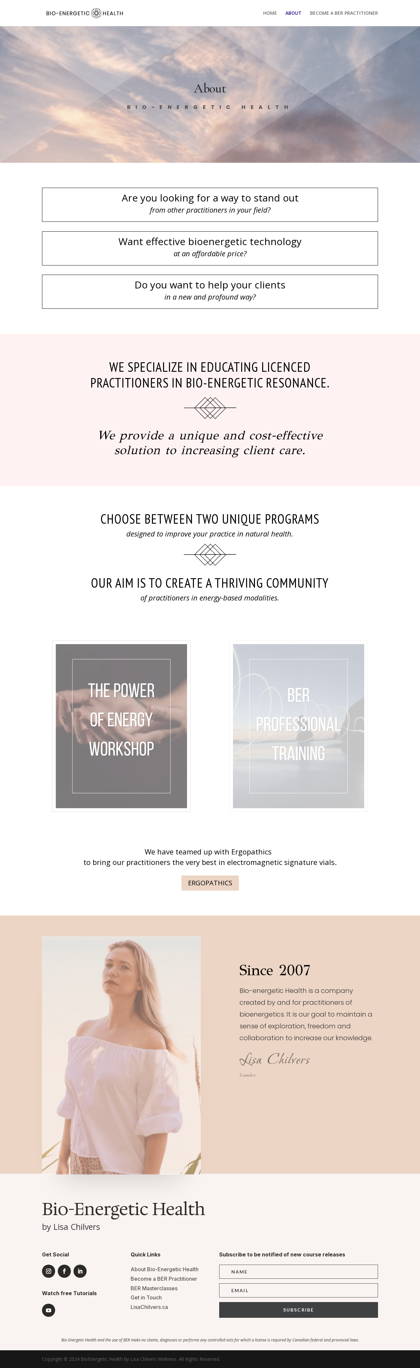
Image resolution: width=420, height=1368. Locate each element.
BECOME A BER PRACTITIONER (344, 13)
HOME (270, 13)
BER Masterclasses (154, 1288)
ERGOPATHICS (210, 882)
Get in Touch (146, 1297)
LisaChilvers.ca (149, 1307)
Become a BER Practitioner (164, 1278)
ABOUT (293, 13)
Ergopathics (251, 851)
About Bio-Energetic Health (165, 1269)
